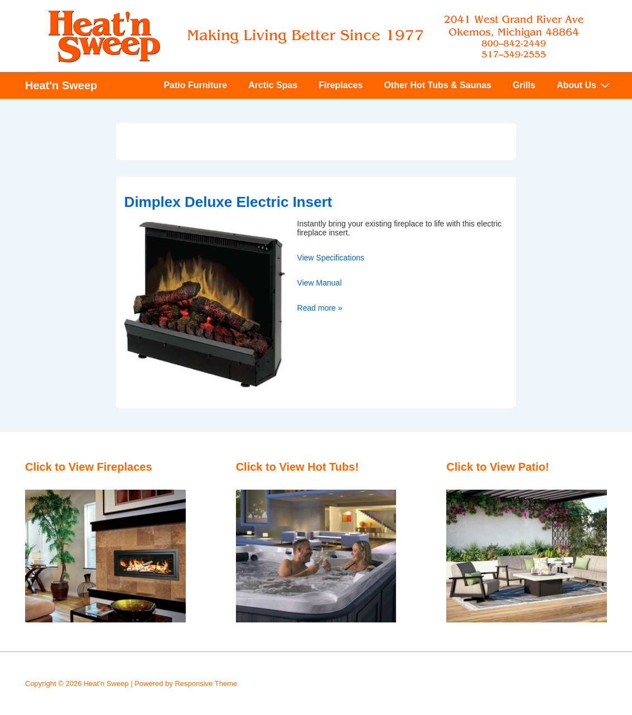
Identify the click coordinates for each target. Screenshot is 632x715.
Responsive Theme (206, 683)
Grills (524, 85)
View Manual (319, 282)
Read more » (319, 307)
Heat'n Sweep (61, 85)
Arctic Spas (272, 85)
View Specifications (330, 257)
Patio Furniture (195, 85)
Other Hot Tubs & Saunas (437, 85)
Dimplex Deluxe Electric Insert (228, 202)
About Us (584, 85)
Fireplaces (341, 85)
